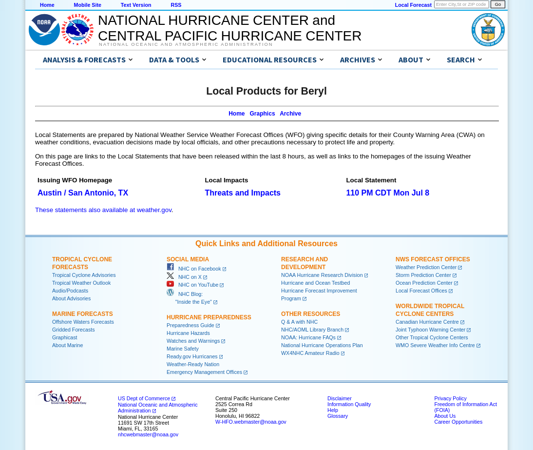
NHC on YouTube (192, 285)
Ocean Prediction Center (424, 283)
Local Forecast (413, 5)
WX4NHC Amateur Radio (310, 353)
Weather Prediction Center (426, 267)
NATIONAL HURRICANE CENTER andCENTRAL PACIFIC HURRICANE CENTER (230, 28)
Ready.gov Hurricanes (192, 356)
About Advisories (71, 298)
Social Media (188, 259)
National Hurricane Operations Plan (322, 345)
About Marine (67, 345)
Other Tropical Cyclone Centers (432, 337)
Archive (290, 113)
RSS (176, 5)
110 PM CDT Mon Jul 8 (387, 193)
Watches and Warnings (193, 341)
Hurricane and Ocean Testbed (315, 283)
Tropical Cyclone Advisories (84, 275)
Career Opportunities (458, 422)
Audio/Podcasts (70, 290)
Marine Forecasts (82, 314)
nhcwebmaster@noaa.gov (148, 434)
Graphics (262, 113)
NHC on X (184, 277)
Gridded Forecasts (73, 330)
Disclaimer (339, 398)
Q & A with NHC (299, 322)
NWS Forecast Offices (433, 259)
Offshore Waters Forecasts (83, 322)
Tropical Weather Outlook (81, 283)
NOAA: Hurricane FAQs (308, 337)
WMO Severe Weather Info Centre (435, 345)
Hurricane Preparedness (209, 317)
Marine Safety (183, 349)
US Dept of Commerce (144, 398)
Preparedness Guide (190, 325)
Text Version (136, 5)
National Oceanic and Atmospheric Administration (186, 44)
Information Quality (349, 404)
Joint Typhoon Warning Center (430, 330)
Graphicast (64, 337)
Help (332, 410)
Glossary (337, 416)
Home (47, 5)
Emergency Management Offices (204, 372)
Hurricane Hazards (188, 333)
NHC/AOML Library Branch (312, 330)
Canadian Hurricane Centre (427, 322)
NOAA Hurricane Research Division (322, 275)
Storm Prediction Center (423, 275)
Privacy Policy (450, 398)
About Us (445, 416)
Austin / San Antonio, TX (83, 193)
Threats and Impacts (243, 193)
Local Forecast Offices (421, 290)
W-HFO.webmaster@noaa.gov (250, 422)
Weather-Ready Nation (193, 364)
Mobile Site (87, 5)
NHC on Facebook (194, 269)
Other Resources (310, 314)
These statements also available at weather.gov (103, 210)
